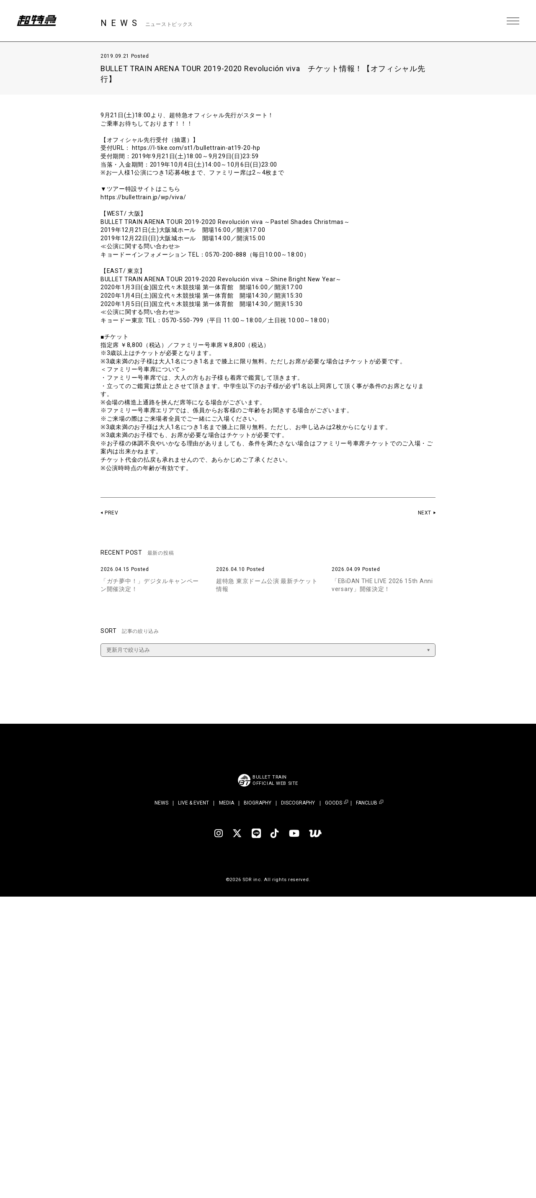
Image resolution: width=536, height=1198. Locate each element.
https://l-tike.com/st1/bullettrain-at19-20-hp (197, 147)
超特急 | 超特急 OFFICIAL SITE (38, 21)
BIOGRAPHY (257, 803)
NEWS (161, 803)
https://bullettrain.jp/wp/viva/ (144, 197)
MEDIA (226, 803)
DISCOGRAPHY (298, 803)
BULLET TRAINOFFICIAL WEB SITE (275, 780)
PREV (112, 512)
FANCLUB (366, 803)
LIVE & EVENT (193, 803)
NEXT (424, 512)
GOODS (333, 803)
